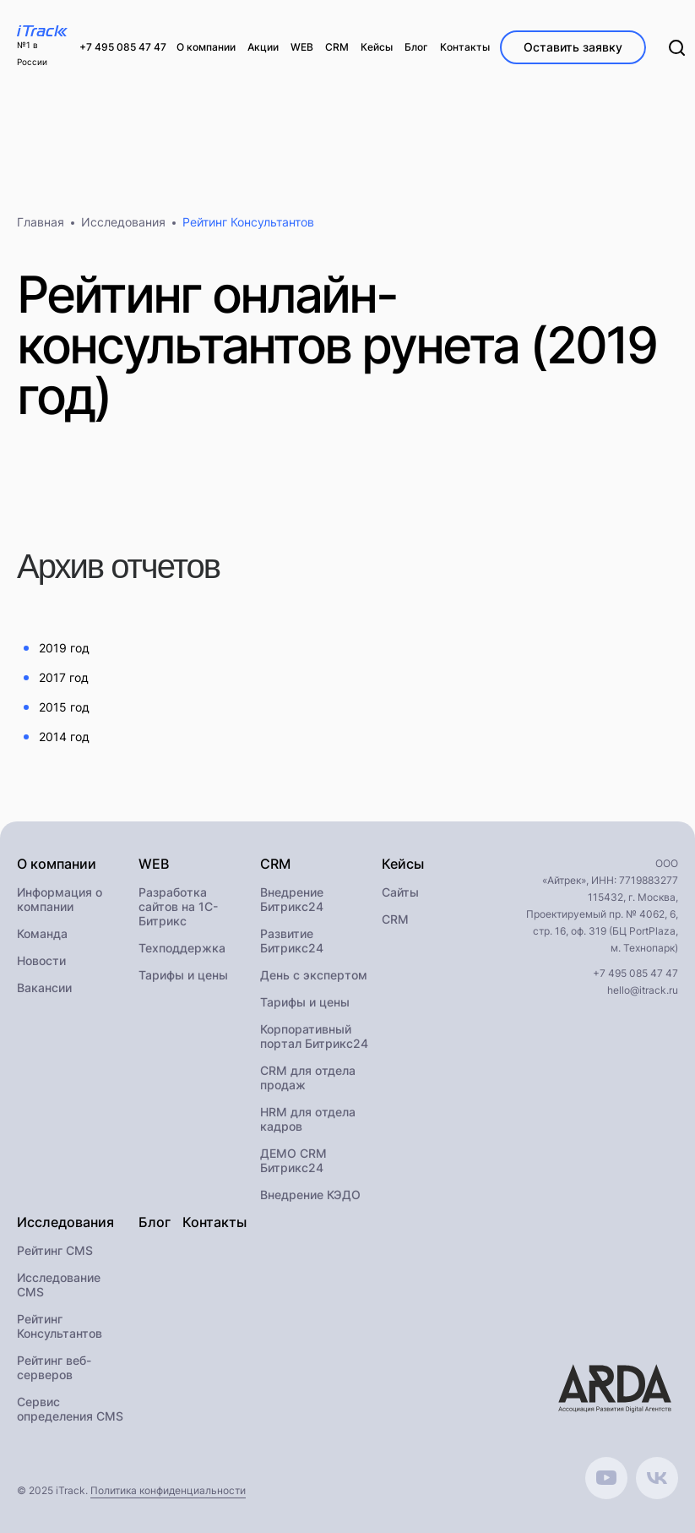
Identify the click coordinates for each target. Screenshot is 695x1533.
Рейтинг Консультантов (59, 1326)
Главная (40, 222)
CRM (395, 919)
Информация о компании (59, 899)
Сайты (400, 892)
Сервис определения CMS (70, 1408)
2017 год (64, 677)
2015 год (64, 707)
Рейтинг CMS (55, 1250)
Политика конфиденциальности (168, 1490)
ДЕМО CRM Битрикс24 (293, 1160)
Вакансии (44, 987)
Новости (41, 960)
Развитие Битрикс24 (291, 940)
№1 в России (32, 53)
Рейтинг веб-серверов (54, 1367)
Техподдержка (181, 948)
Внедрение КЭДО (310, 1194)
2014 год (64, 736)
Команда (42, 933)
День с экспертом (313, 975)
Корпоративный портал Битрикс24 (314, 1036)
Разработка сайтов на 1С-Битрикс (178, 906)
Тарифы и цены (183, 975)
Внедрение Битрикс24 (291, 899)
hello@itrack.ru (642, 990)
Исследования (123, 222)
